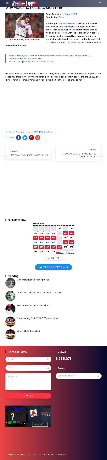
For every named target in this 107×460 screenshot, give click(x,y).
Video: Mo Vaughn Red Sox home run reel (39, 292)
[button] (18, 137)
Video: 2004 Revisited (28, 331)
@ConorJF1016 (69, 14)
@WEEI (26, 55)
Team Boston (61, 454)
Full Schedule (53, 258)
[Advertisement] (53, 106)
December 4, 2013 (44, 61)
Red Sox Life (30, 454)
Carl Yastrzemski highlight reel (33, 279)
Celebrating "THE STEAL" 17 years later (37, 318)
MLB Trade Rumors (68, 23)
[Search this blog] (79, 376)
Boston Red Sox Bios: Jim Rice (32, 305)
